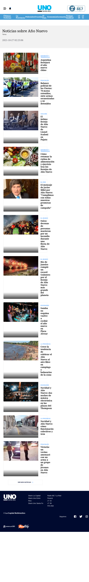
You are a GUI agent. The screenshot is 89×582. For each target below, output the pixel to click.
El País (44, 17)
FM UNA (50, 506)
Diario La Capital (34, 496)
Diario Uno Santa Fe (35, 503)
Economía (52, 17)
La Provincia (20, 17)
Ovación (38, 17)
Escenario (61, 17)
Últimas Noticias (7, 17)
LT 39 (79, 17)
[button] (4, 8)
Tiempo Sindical (70, 17)
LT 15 (83, 17)
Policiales (30, 17)
